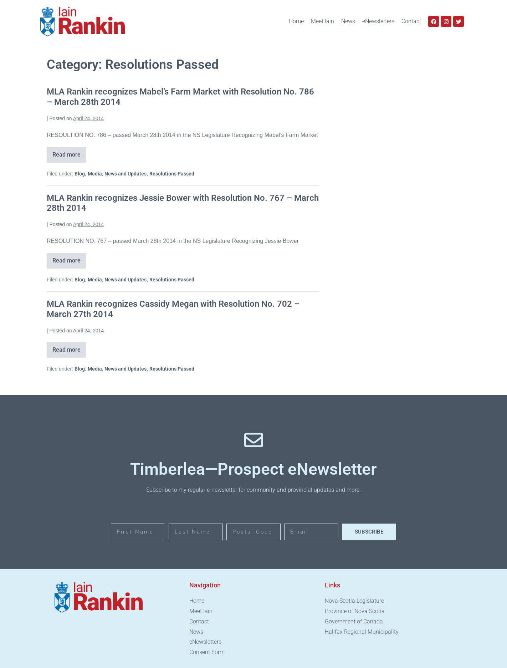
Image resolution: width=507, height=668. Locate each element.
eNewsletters (378, 21)
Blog (80, 174)
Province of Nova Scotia (355, 611)
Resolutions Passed (171, 174)
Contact (411, 21)
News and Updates (125, 174)
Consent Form (207, 652)
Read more (69, 152)
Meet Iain (322, 21)
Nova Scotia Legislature (354, 600)
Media (95, 174)
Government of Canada (354, 621)
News (348, 21)
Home (296, 21)
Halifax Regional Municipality (362, 631)
